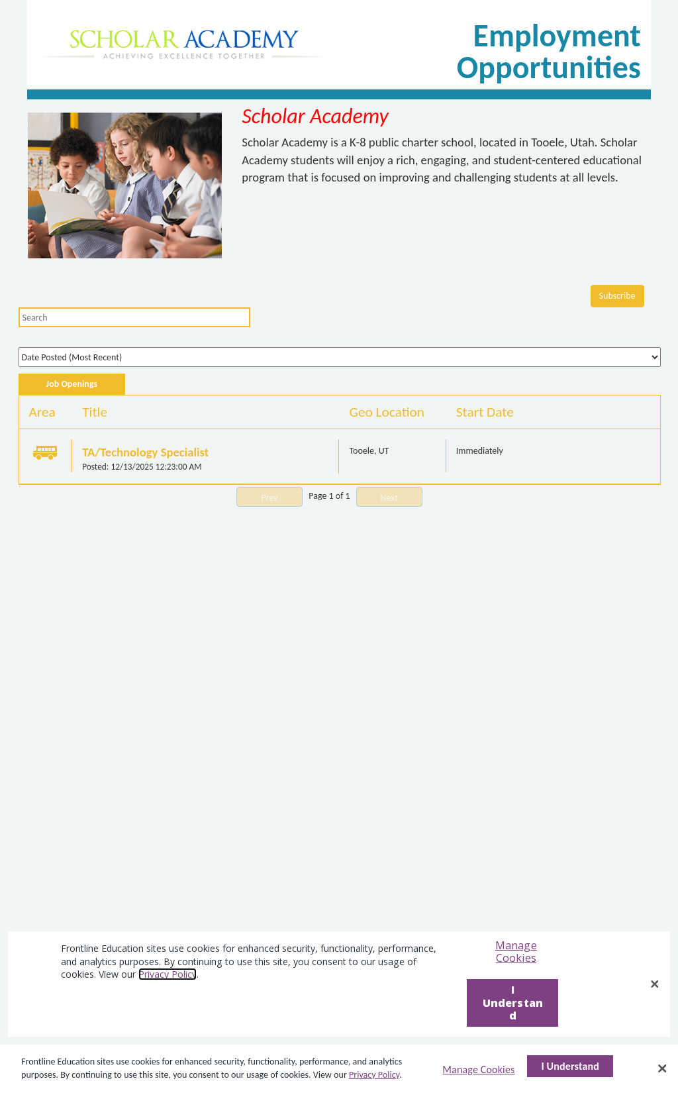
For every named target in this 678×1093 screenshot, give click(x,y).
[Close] (662, 1068)
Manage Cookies (478, 1069)
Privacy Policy (374, 1074)
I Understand (570, 1066)
